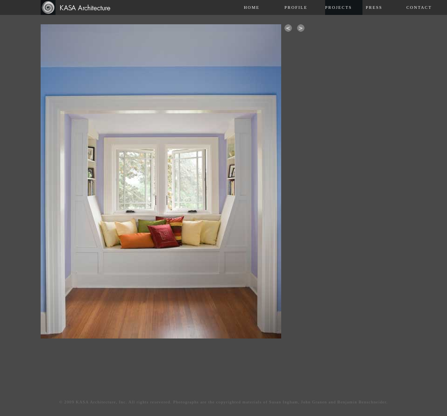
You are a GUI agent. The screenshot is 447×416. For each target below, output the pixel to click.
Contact (419, 7)
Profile (295, 7)
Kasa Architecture (80, 7)
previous (288, 28)
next (301, 28)
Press (374, 7)
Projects (338, 7)
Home (252, 7)
